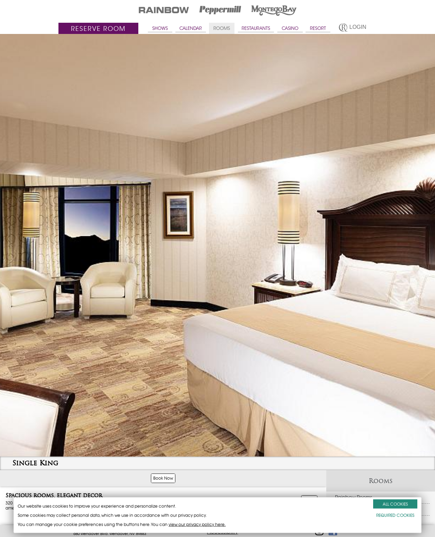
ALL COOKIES (395, 503)
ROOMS (221, 28)
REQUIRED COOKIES (395, 515)
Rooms (381, 481)
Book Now (163, 478)
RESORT (318, 28)
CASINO (290, 28)
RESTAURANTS (256, 28)
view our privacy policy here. (197, 524)
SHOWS (160, 28)
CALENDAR (190, 28)
